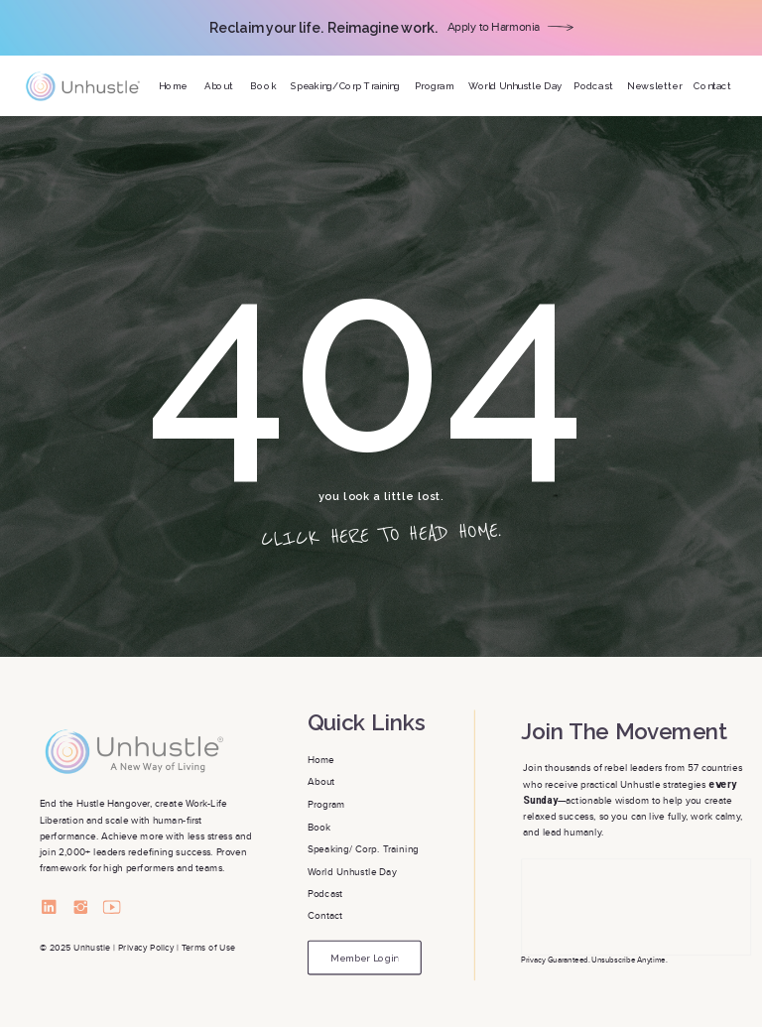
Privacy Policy (146, 948)
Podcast (325, 893)
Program (326, 804)
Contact (327, 916)
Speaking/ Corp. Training (364, 848)
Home (322, 759)
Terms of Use (209, 948)
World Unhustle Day (352, 871)
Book (320, 827)
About (323, 782)
